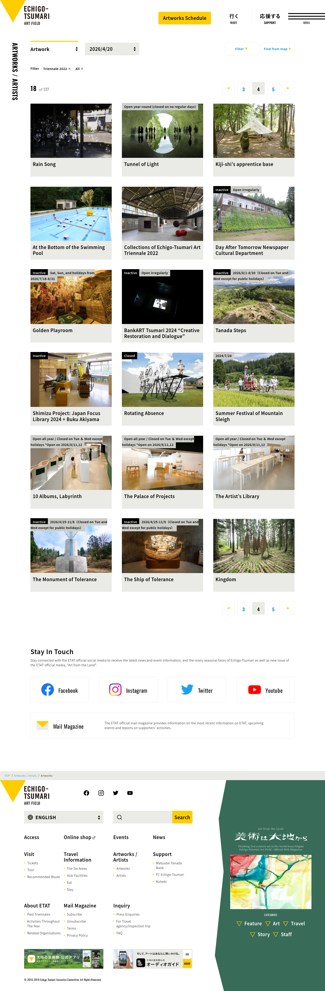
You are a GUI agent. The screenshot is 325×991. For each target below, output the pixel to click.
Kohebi (161, 881)
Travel (298, 923)
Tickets (32, 863)
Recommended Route (43, 876)
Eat (69, 882)
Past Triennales (38, 914)
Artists (121, 875)
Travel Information (78, 857)
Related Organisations (44, 933)
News (159, 837)
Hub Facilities (77, 875)
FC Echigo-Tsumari (170, 874)
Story (264, 934)
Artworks (123, 868)
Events (121, 837)
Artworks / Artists (15, 71)
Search (182, 817)
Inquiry (121, 905)
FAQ (119, 933)
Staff (286, 934)
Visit (29, 854)
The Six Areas (77, 868)
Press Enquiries (128, 914)
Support (162, 854)
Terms (71, 928)
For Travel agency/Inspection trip (133, 923)
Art (276, 923)
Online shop (78, 837)
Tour (30, 869)
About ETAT (37, 905)
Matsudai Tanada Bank (169, 865)
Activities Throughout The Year (43, 923)
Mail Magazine (80, 905)
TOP (7, 775)
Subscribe (74, 914)
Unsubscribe (76, 921)
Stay (70, 889)
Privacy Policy (77, 935)
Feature (253, 923)
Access (31, 837)
